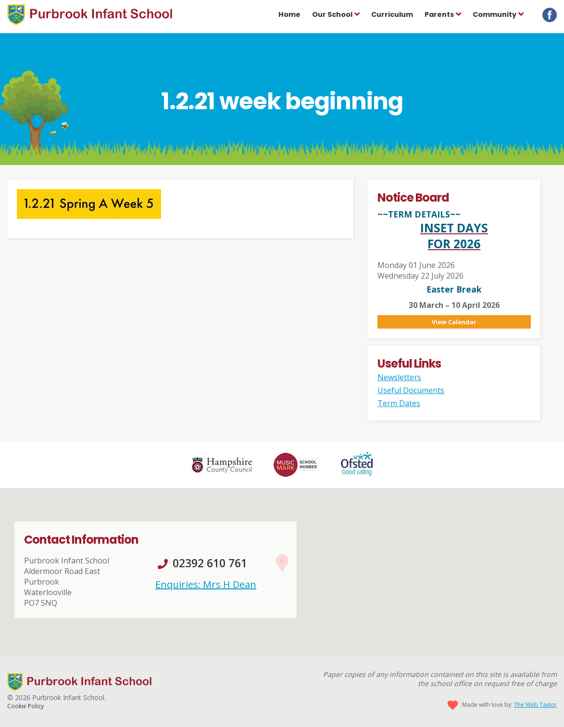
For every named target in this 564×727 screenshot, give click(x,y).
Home (289, 14)
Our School (332, 14)
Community (494, 14)
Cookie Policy (25, 706)
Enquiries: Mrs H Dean (205, 584)
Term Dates (398, 403)
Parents (439, 14)
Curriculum (392, 14)
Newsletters (399, 377)
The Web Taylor (535, 705)
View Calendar (454, 322)
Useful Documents (410, 390)
